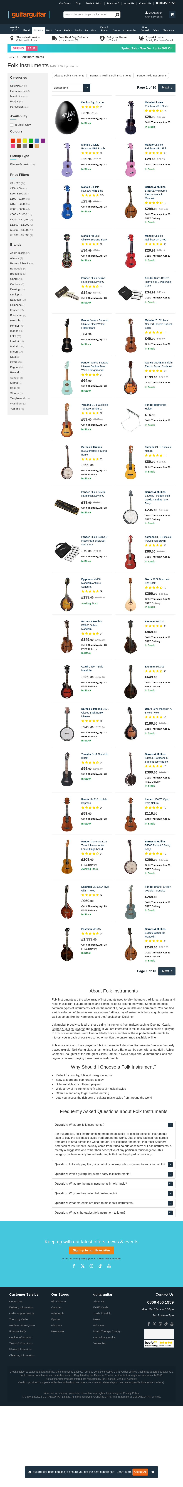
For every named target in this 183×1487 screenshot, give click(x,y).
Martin (16, 351)
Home (11, 57)
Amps (58, 30)
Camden (56, 1307)
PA (86, 30)
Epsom (55, 1319)
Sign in (149, 16)
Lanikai (17, 341)
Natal (15, 356)
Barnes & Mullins (22, 263)
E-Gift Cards (100, 1307)
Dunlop (16, 294)
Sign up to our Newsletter (91, 1250)
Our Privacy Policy (104, 1337)
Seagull (16, 377)
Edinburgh (57, 1313)
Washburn (18, 403)
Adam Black (20, 252)
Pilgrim (17, 367)
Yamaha (17, 408)
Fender (17, 310)
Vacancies (99, 1343)
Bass (49, 30)
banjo (122, 1008)
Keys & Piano (104, 29)
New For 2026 (14, 29)
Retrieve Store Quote (22, 1325)
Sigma (16, 382)
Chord (16, 278)
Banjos (16, 101)
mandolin (111, 1008)
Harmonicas (20, 91)
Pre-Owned (145, 29)
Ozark (16, 361)
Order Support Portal (21, 1313)
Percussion (19, 106)
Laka (15, 336)
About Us (129, 3)
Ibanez (16, 330)
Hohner (17, 325)
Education (99, 1325)
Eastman (18, 299)
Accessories (130, 30)
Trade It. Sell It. (94, 3)
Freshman (18, 315)
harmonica (150, 1008)
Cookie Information (20, 1337)
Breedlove (18, 273)
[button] (172, 14)
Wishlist (158, 16)
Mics (93, 30)
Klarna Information (20, 1349)
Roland (16, 372)
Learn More (124, 1471)
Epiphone (17, 304)
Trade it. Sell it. (102, 1313)
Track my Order (18, 1319)
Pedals (68, 30)
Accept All (140, 1471)
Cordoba (17, 284)
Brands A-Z (113, 3)
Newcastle (57, 1331)
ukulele (132, 1008)
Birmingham (58, 1301)
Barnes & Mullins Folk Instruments (110, 75)
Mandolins (19, 96)
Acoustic (38, 30)
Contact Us (145, 3)
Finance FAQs (17, 1331)
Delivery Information (21, 1307)
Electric (27, 30)
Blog (78, 3)
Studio (78, 30)
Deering (17, 289)
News (96, 1319)
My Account (153, 12)
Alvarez (16, 258)
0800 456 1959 (165, 3)
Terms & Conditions (21, 1343)
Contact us (15, 1301)
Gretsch (16, 320)
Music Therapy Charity (106, 1331)
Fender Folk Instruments (152, 75)
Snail (15, 387)
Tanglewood (20, 398)
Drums (116, 30)
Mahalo (17, 346)
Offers (156, 30)
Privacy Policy (80, 1258)
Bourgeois (18, 268)
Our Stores (65, 3)
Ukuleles (18, 85)
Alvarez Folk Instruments (69, 75)
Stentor (16, 393)
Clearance (168, 30)
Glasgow (56, 1325)
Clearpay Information (21, 1355)
